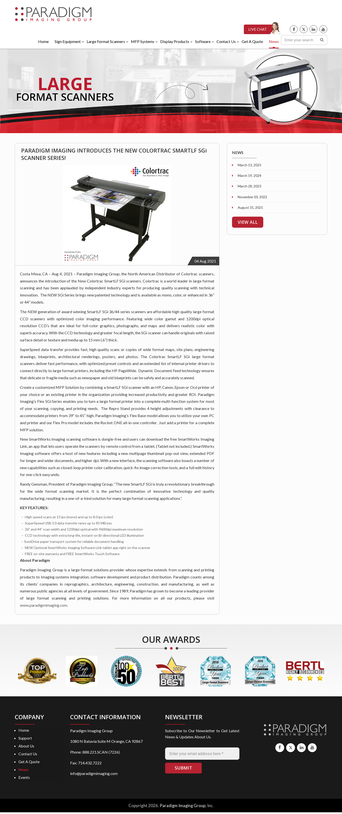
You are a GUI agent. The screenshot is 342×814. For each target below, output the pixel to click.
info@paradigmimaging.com (94, 774)
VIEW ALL (248, 223)
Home (23, 731)
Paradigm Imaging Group (182, 807)
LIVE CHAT (257, 30)
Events (24, 779)
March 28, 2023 (249, 187)
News (23, 771)
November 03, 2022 (252, 198)
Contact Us (28, 755)
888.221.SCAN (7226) (101, 753)
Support (25, 739)
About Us (26, 747)
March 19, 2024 (249, 177)
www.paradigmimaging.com (43, 606)
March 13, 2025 (249, 166)
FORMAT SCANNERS (68, 97)
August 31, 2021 (250, 209)
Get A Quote (29, 763)
